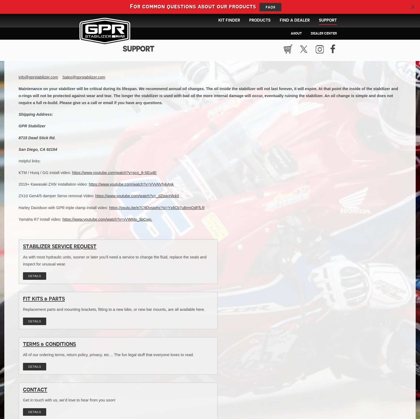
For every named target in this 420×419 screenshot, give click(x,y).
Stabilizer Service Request (59, 248)
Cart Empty (289, 50)
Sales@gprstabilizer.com (83, 79)
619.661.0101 (203, 401)
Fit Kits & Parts (174, 248)
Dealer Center (324, 33)
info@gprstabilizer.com (38, 79)
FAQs (270, 7)
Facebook (334, 50)
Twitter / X (305, 50)
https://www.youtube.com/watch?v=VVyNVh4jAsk (131, 186)
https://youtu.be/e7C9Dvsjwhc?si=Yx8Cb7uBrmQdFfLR (157, 209)
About (296, 33)
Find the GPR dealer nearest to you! (138, 375)
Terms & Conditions (309, 248)
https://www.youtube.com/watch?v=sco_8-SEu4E (114, 174)
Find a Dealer (295, 20)
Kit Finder (229, 20)
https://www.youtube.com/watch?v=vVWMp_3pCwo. (107, 221)
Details (34, 284)
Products (260, 20)
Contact (35, 307)
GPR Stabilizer (107, 34)
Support (328, 20)
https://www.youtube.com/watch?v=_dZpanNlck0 (137, 198)
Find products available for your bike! (223, 375)
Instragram (320, 50)
